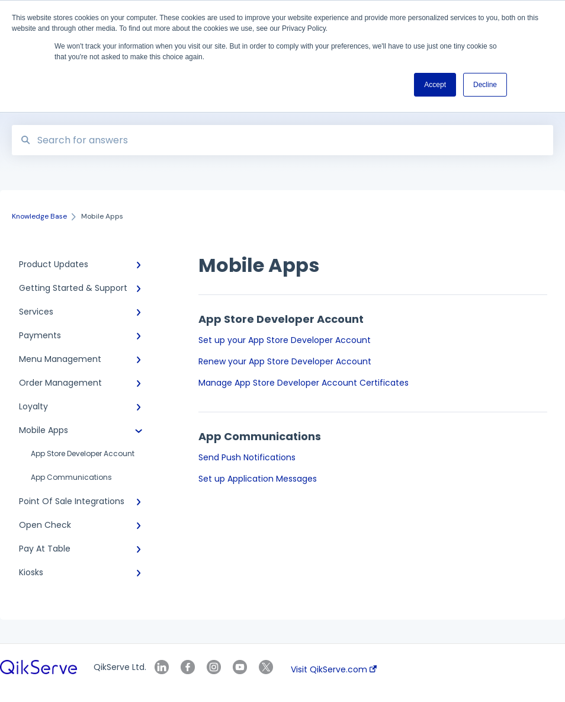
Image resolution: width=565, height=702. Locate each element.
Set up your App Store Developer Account (284, 340)
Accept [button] (435, 85)
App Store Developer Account (82, 453)
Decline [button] (485, 85)
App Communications (71, 477)
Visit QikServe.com (334, 669)
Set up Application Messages (257, 479)
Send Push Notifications (247, 457)
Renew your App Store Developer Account (284, 361)
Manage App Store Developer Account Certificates (303, 383)
